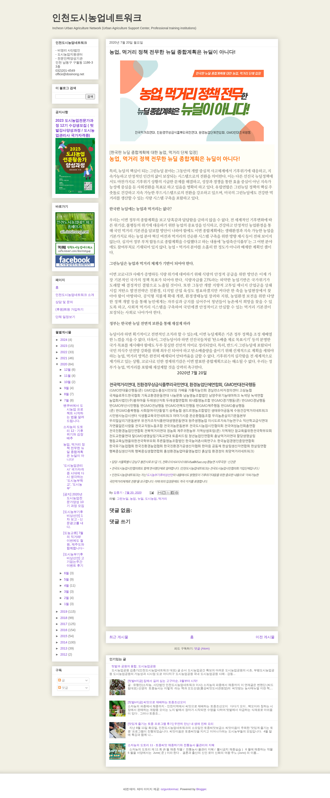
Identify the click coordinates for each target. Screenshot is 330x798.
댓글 (63, 687)
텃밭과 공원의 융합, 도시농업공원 (134, 666)
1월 (67, 604)
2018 (64, 618)
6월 (67, 573)
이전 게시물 (265, 637)
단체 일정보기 (65, 317)
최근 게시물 (118, 637)
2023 (64, 346)
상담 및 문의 (64, 302)
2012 (64, 654)
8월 (67, 394)
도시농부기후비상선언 (160, 475)
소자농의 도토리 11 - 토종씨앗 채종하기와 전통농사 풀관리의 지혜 (171, 745)
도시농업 (151, 498)
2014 (64, 642)
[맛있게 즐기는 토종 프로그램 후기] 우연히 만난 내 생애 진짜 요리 (170, 723)
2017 (64, 624)
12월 (67, 369)
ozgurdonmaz (169, 789)
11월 (67, 375)
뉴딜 (140, 498)
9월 (67, 388)
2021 (64, 358)
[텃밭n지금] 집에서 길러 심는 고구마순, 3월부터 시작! (163, 681)
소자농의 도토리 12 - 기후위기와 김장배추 (73, 432)
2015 (64, 636)
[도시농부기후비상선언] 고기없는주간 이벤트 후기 (73, 559)
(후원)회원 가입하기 (69, 309)
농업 (133, 498)
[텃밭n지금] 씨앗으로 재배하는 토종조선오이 (157, 702)
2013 (64, 648)
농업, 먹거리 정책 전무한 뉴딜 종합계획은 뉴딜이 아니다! (74, 452)
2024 (64, 339)
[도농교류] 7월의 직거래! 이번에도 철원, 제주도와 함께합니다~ (73, 540)
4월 (67, 585)
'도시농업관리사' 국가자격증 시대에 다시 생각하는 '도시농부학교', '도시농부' (73, 477)
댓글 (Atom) (202, 648)
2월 (67, 598)
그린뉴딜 (122, 498)
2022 (64, 352)
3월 (67, 591)
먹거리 (162, 498)
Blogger (201, 789)
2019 (64, 611)
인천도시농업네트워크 (97, 18)
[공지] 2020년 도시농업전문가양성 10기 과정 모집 (73, 499)
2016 (64, 630)
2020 (64, 364)
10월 (67, 382)
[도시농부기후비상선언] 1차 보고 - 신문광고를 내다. (73, 519)
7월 (67, 400)
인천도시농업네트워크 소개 (74, 295)
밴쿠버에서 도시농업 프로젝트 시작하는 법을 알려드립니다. (73, 413)
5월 (67, 579)
